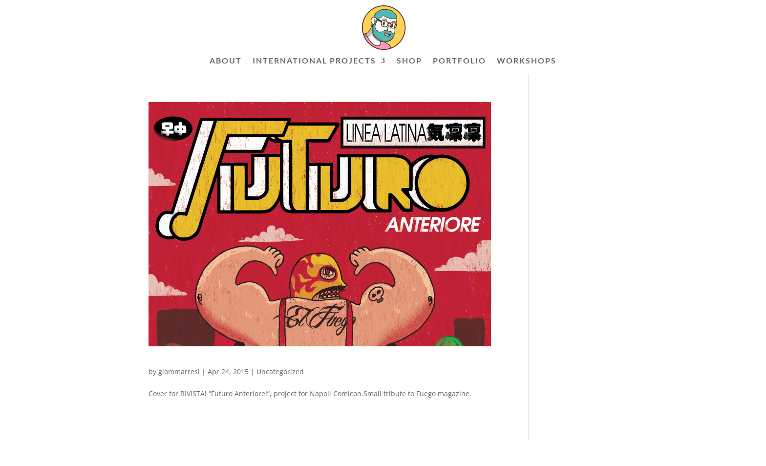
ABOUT (226, 61)
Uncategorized (280, 371)
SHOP (409, 61)
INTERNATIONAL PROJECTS (314, 61)
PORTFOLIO (459, 61)
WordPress (266, 452)
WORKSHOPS (526, 61)
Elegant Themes (198, 452)
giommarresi (179, 371)
